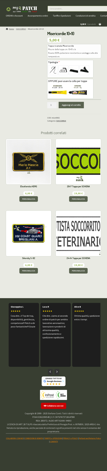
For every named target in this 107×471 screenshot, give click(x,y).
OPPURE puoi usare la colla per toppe (67, 81)
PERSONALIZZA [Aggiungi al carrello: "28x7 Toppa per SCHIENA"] (78, 199)
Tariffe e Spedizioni (62, 15)
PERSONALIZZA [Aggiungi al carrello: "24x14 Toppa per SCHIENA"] (78, 270)
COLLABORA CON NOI (14, 438)
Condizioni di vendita (85, 15)
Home (11, 29)
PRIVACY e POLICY (70, 438)
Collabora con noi (53, 405)
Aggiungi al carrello (71, 104)
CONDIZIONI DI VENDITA (34, 438)
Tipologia (54, 62)
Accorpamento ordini (38, 15)
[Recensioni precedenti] (50, 372)
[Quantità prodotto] (52, 105)
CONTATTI (54, 441)
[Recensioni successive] (56, 372)
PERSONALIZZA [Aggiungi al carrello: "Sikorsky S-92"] (28, 270)
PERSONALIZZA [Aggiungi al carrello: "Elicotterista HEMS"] (28, 199)
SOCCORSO (21, 29)
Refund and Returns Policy (90, 438)
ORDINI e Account (14, 15)
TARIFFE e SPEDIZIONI (53, 438)
